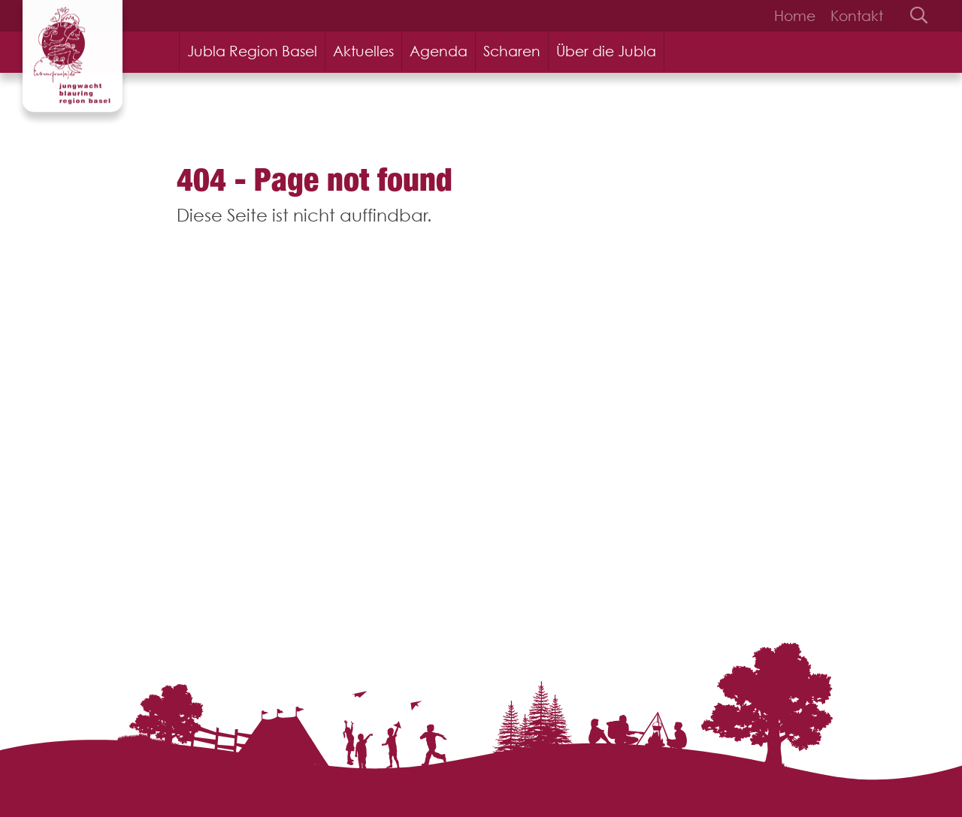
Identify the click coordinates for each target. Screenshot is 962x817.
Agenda (438, 51)
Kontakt (856, 16)
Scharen (511, 51)
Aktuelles (363, 51)
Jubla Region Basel (252, 51)
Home (794, 16)
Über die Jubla (606, 51)
